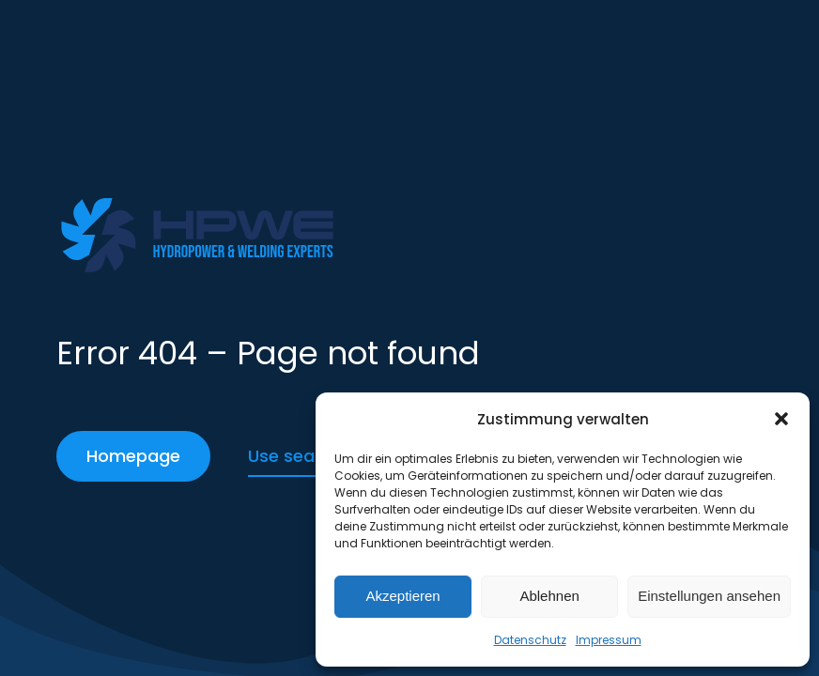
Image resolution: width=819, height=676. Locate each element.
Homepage (133, 456)
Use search (295, 456)
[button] (781, 418)
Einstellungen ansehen (709, 596)
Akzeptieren (402, 596)
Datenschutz (530, 640)
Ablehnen (549, 596)
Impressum (608, 640)
